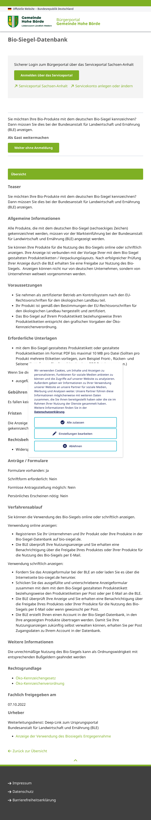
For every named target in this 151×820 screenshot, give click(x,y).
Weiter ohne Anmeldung (33, 148)
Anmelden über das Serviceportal (47, 75)
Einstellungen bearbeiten (75, 434)
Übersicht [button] (18, 174)
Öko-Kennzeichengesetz (36, 678)
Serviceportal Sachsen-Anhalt (44, 86)
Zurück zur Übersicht (30, 750)
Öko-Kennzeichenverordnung (40, 683)
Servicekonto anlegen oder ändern (104, 86)
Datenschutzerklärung (49, 412)
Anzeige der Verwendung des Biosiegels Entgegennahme (63, 736)
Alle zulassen (75, 422)
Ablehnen (75, 446)
